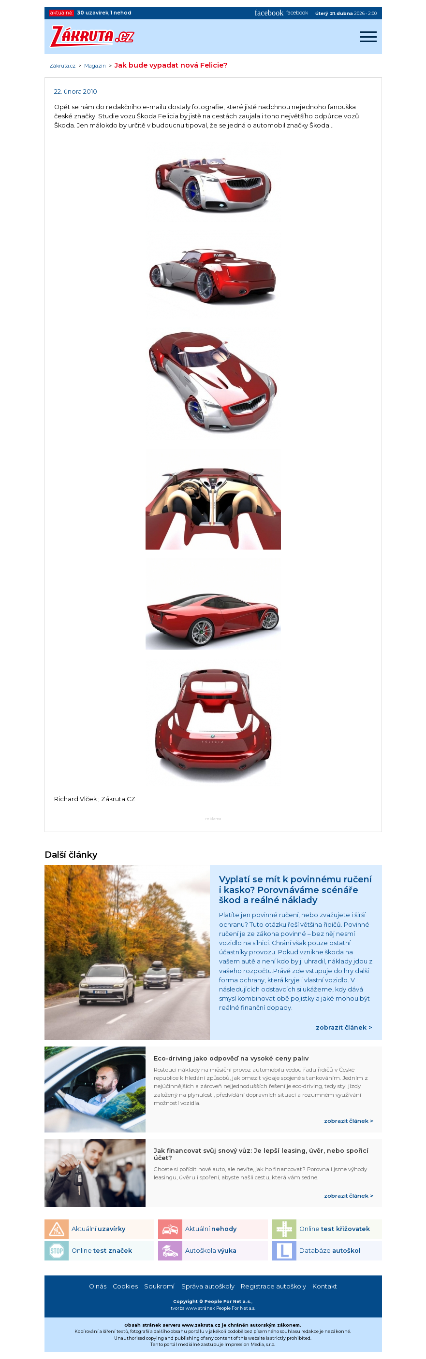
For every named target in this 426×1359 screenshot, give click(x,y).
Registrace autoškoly (273, 1286)
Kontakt (324, 1286)
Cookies (125, 1286)
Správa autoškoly (208, 1286)
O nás (97, 1286)
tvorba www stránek (193, 1308)
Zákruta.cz (62, 66)
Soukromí (159, 1286)
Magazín (95, 66)
